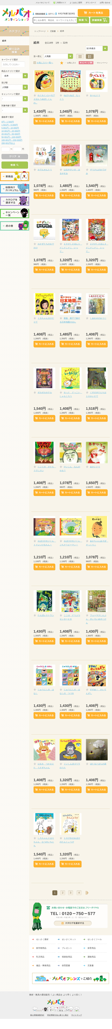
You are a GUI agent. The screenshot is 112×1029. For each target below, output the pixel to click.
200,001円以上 (8, 143)
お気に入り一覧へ (45, 62)
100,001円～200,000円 (11, 140)
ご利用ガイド (59, 3)
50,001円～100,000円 (11, 137)
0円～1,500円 (7, 122)
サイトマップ (76, 1015)
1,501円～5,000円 (9, 125)
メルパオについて (43, 3)
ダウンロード (91, 3)
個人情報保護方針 (37, 1015)
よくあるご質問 (76, 3)
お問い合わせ (105, 3)
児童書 (53, 31)
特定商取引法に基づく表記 (57, 1015)
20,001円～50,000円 (10, 134)
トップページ (40, 31)
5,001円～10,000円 (10, 128)
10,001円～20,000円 (10, 131)
